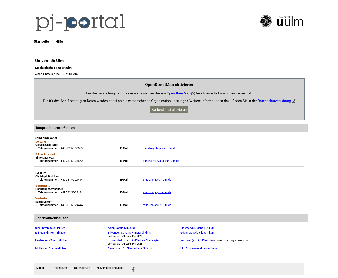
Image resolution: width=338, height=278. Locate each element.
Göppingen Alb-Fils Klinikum (197, 232)
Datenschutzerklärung (274, 101)
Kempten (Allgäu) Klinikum (196, 240)
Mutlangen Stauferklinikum (51, 248)
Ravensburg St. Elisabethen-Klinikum (130, 248)
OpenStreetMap (179, 93)
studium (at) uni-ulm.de (157, 179)
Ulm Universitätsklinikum (50, 227)
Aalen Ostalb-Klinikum (121, 227)
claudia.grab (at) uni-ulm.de (159, 148)
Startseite (41, 42)
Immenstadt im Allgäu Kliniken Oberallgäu (133, 240)
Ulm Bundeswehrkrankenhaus (198, 248)
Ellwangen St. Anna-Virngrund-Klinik (129, 232)
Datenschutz (82, 267)
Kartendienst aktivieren (169, 110)
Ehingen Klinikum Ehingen (50, 232)
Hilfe (59, 42)
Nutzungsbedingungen (110, 267)
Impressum (60, 267)
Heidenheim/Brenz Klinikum (52, 240)
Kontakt (40, 267)
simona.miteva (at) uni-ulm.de (161, 160)
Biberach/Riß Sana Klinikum (197, 227)
